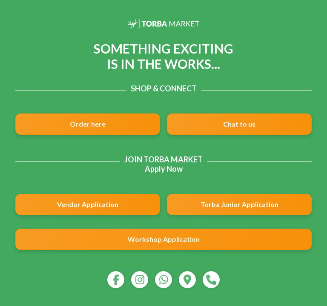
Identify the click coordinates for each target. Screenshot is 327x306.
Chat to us (239, 124)
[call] (211, 279)
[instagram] (139, 279)
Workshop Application (164, 239)
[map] (187, 279)
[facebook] (115, 279)
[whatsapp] (163, 279)
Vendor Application (87, 204)
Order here (88, 124)
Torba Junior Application (239, 204)
